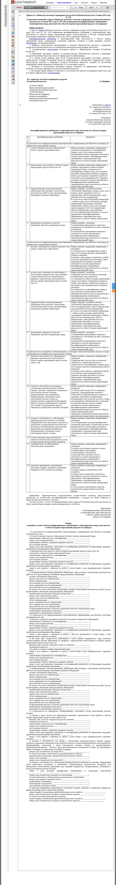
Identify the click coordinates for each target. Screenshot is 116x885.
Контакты (94, 2)
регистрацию (52, 49)
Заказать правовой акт (64, 2)
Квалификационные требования (42, 39)
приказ (41, 30)
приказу (107, 105)
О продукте (84, 2)
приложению (31, 43)
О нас (76, 2)
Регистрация (50, 2)
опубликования (54, 73)
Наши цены (103, 2)
